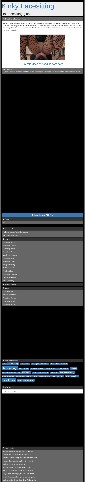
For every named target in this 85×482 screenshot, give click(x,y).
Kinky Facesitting (28, 6)
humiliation (26, 373)
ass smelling (13, 364)
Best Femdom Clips (9, 268)
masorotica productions (23, 376)
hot (19, 373)
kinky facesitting (67, 373)
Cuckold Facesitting (9, 277)
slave (67, 376)
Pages (6, 219)
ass (3, 364)
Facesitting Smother (9, 301)
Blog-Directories (9, 284)
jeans (34, 373)
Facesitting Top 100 (9, 304)
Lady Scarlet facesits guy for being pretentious (18, 474)
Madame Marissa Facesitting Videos (15, 232)
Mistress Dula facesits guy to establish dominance (20, 458)
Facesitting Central (9, 245)
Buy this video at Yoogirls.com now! (42, 63)
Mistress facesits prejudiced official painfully (18, 470)
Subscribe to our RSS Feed (42, 215)
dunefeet (64, 364)
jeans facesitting (43, 373)
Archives (7, 387)
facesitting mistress (28, 71)
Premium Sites (9, 229)
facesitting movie (49, 71)
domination (55, 364)
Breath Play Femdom (10, 255)
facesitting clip (39, 71)
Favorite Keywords (10, 360)
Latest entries (8, 448)
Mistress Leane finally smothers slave (16, 19)
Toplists (6, 288)
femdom (67, 71)
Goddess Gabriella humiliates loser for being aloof (20, 480)
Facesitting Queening (10, 252)
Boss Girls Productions (15, 71)
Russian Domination (9, 295)
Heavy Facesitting (9, 265)
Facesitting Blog (8, 258)
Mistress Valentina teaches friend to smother (18, 451)
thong (19, 380)
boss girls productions (40, 364)
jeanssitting (54, 373)
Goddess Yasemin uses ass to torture (15, 464)
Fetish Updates (8, 291)
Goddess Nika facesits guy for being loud (17, 454)
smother (72, 71)
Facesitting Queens (9, 298)
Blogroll (6, 239)
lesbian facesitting (8, 376)
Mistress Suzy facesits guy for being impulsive (18, 461)
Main (4, 222)
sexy (53, 376)
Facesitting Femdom (10, 274)
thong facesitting (28, 380)
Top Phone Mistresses (10, 235)
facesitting (9, 368)
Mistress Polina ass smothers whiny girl (16, 467)
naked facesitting (44, 376)
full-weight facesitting (9, 373)
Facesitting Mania (9, 249)
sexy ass (60, 376)
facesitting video (59, 71)
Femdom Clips (8, 271)
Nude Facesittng (8, 281)
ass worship (25, 364)
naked (35, 376)
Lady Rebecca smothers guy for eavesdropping (19, 477)
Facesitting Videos (9, 261)
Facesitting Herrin (9, 242)
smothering (79, 71)
